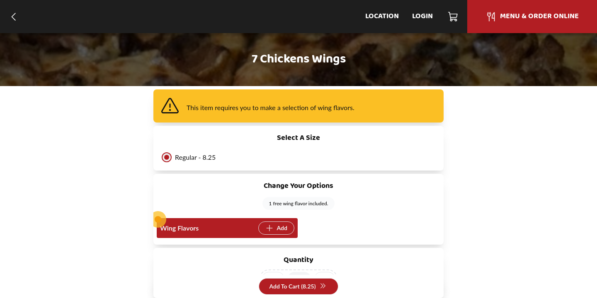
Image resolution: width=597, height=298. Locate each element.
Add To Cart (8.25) (297, 286)
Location (382, 16)
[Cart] (453, 16)
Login (422, 16)
